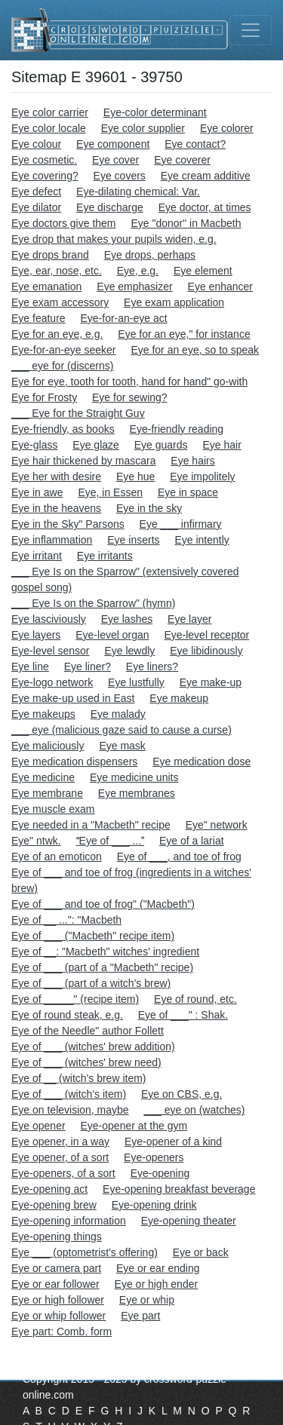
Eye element (203, 271)
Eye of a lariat (191, 841)
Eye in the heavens (56, 508)
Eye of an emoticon (56, 856)
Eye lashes (126, 619)
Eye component (112, 144)
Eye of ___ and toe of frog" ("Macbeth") (103, 904)
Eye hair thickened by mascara (83, 461)
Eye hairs (192, 461)
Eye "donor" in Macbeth (186, 223)
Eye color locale (48, 128)
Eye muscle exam (52, 809)
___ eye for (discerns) (62, 366)
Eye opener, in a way (60, 1141)
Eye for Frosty (44, 397)
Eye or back (201, 1252)
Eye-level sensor (50, 651)
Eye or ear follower (55, 1284)
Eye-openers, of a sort (63, 1173)
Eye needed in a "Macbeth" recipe (91, 825)
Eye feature (38, 318)
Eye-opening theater (188, 1221)
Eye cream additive (206, 176)
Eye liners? (152, 666)
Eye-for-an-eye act (124, 318)
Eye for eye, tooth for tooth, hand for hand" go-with (129, 381)
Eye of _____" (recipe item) (75, 999)
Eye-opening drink (154, 1205)
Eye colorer (227, 128)
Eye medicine (43, 777)
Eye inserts (133, 540)
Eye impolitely (202, 476)
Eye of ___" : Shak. (183, 1015)
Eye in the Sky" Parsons (68, 524)
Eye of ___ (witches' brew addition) (93, 1046)
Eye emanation (46, 286)
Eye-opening (160, 1173)
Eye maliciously (47, 746)
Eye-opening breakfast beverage (179, 1189)
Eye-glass (34, 445)
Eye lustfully (136, 682)
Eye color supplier (143, 128)
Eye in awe (37, 492)
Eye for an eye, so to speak (195, 350)
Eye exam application (174, 302)
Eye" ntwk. (36, 841)
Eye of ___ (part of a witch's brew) (91, 983)
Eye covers (120, 176)
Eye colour (36, 144)
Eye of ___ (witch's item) (68, 1094)
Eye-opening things (56, 1236)
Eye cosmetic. (44, 160)
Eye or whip (146, 1300)
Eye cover (115, 160)
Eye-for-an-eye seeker (63, 350)
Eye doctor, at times (204, 207)
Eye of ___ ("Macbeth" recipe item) (92, 936)
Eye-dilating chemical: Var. (138, 191)
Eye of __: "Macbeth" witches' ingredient (105, 951)
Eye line (30, 666)
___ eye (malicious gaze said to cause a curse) (121, 730)
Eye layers (35, 635)
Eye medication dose (201, 761)
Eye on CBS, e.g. (181, 1094)
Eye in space (188, 492)
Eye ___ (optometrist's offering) (84, 1252)
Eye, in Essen (110, 492)
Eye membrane (47, 793)
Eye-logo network (52, 682)
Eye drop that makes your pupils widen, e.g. (114, 239)
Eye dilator (36, 207)
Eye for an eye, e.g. (57, 334)
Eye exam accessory (60, 302)
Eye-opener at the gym (134, 1126)
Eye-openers (153, 1157)
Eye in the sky (149, 508)
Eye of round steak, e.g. (67, 1015)
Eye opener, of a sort (60, 1157)
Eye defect (36, 191)
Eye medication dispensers (74, 761)
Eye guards (161, 445)
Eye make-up (210, 682)
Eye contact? (195, 144)
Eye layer (189, 619)
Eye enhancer (220, 286)
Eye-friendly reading (177, 429)
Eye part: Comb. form (61, 1331)
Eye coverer (182, 160)
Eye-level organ (112, 635)
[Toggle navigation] (250, 30)
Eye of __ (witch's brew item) (78, 1078)
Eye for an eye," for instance (184, 334)
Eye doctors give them (63, 223)
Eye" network (217, 825)
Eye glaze (95, 445)
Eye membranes (136, 793)
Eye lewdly (129, 651)
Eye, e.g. (137, 271)
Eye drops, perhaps (149, 255)
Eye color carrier (49, 112)
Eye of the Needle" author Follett (87, 1031)
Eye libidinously (206, 651)
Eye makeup (178, 698)
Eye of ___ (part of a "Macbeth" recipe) (102, 967)
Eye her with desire (56, 476)
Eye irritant (36, 556)
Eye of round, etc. (195, 999)
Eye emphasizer (134, 286)
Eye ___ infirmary (181, 524)
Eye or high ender (156, 1284)
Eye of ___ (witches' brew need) (86, 1062)
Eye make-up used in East (72, 698)
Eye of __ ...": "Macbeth (66, 920)
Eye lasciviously (48, 619)
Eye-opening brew (54, 1205)
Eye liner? (87, 666)
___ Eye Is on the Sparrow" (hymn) (93, 603)
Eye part (140, 1316)
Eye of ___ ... (110, 841)
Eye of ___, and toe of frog (179, 856)
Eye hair (221, 445)
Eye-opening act (49, 1189)
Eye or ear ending (158, 1268)
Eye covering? (44, 176)
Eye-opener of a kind (173, 1141)
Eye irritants (105, 556)
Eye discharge (109, 207)
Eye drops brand (50, 255)
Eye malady (118, 714)
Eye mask (122, 746)
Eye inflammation (51, 540)
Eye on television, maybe (70, 1110)
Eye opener (38, 1126)
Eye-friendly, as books (63, 429)
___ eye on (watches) (194, 1110)
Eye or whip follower (58, 1316)
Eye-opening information (68, 1221)
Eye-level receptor (206, 635)
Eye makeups (43, 714)
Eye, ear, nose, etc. (56, 271)
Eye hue (135, 476)
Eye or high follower (57, 1300)
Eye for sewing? (130, 397)
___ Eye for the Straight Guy (78, 413)
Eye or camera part (56, 1268)
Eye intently (201, 540)
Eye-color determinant (155, 112)
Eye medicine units (134, 777)
